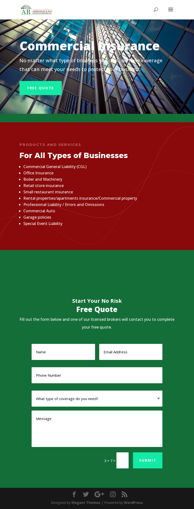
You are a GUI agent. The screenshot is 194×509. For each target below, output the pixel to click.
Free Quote (40, 87)
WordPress (133, 502)
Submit (147, 460)
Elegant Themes (85, 502)
